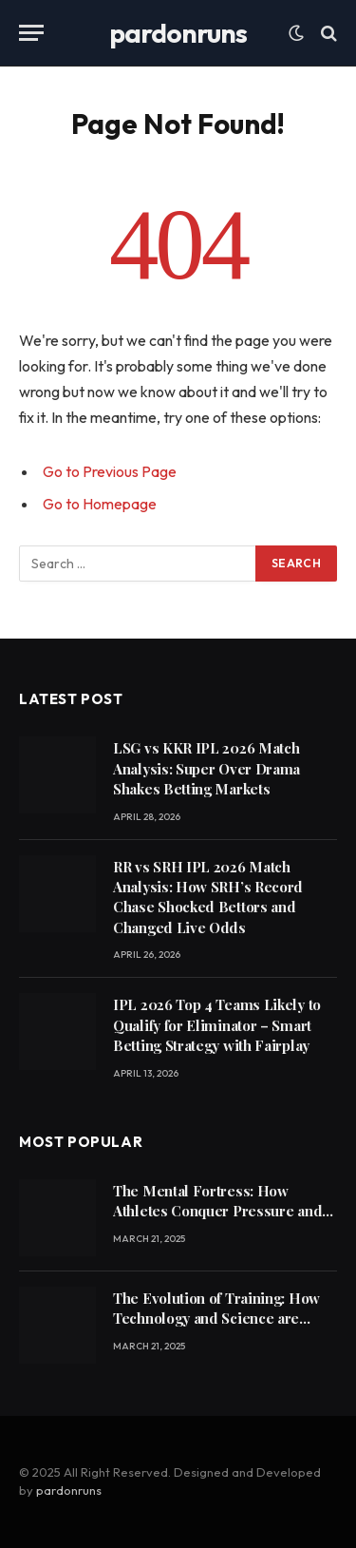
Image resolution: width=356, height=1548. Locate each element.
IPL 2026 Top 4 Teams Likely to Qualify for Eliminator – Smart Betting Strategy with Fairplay (217, 1025)
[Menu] (31, 32)
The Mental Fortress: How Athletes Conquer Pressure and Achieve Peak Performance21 (217, 1211)
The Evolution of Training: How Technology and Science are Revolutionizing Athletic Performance (216, 1328)
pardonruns (69, 1490)
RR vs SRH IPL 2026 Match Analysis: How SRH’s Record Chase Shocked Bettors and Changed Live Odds (208, 897)
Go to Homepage (100, 503)
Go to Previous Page (110, 471)
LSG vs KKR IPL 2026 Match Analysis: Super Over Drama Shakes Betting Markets (206, 768)
